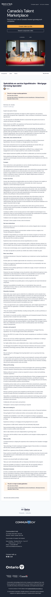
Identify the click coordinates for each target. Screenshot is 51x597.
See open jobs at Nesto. (12, 95)
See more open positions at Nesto (11, 497)
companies (4, 73)
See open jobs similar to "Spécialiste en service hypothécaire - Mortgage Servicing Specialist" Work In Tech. (25, 98)
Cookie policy (28, 513)
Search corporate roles (25, 31)
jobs (10, 73)
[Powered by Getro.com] (25, 509)
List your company (44, 4)
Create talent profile (25, 26)
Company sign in (35, 4)
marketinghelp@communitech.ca (35, 588)
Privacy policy (21, 513)
